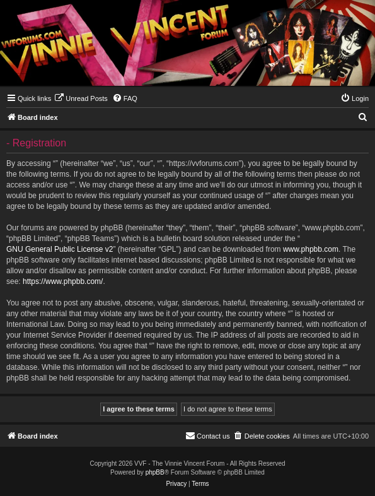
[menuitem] (81, 98)
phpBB (155, 472)
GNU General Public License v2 (59, 249)
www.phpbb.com (310, 249)
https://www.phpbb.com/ (63, 281)
